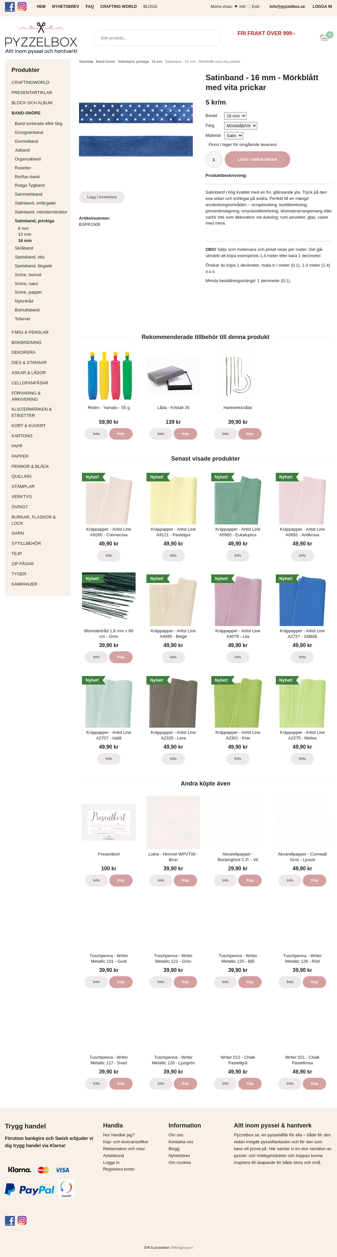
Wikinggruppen (182, 1247)
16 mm (25, 240)
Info (96, 434)
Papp (39, 446)
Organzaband (41, 159)
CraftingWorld (39, 82)
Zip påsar (23, 563)
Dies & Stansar (39, 362)
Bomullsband (27, 309)
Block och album (39, 102)
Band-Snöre (39, 112)
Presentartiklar (39, 92)
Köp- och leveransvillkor (125, 1141)
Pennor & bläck (39, 466)
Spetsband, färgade (33, 265)
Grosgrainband (41, 132)
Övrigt (20, 506)
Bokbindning (39, 342)
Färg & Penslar (39, 332)
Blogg (150, 6)
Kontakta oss (180, 1141)
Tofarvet (22, 318)
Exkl (256, 6)
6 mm (23, 228)
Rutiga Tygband (30, 185)
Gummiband (26, 141)
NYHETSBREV (65, 6)
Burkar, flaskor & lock (39, 520)
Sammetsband (28, 194)
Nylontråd (24, 301)
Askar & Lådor (29, 372)
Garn (39, 533)
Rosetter (23, 167)
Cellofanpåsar (30, 382)
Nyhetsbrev (179, 1155)
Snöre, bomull (28, 274)
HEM (41, 6)
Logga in (111, 1162)
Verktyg (39, 496)
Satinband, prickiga (41, 220)
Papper (39, 456)
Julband (22, 150)
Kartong (39, 435)
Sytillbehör (39, 543)
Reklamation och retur (124, 1148)
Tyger (39, 573)
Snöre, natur (27, 283)
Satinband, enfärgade (41, 203)
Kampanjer (25, 584)
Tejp (39, 553)
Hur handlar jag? (119, 1134)
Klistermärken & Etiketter (39, 412)
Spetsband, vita (29, 256)
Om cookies (179, 1162)
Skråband (24, 248)
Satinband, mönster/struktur (41, 211)
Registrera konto (118, 1169)
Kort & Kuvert (39, 425)
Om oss (175, 1134)
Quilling (39, 476)
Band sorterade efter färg (41, 123)
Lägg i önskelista (102, 197)
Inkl (242, 6)
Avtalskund (113, 1155)
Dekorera (39, 352)
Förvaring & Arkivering (39, 396)
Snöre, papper (28, 292)
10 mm (24, 234)
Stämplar (39, 486)
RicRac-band (27, 176)
